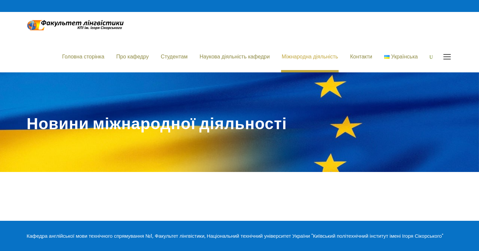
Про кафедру (132, 56)
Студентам (174, 56)
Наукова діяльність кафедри (235, 56)
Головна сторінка (83, 56)
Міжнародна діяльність (310, 56)
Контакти (361, 56)
